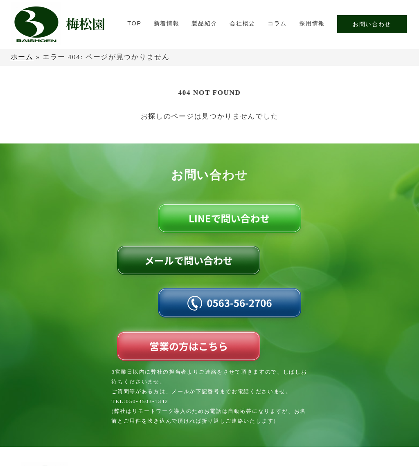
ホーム (22, 57)
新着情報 (167, 23)
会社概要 (242, 23)
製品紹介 (204, 23)
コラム (277, 23)
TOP (134, 23)
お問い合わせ (372, 24)
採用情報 (312, 23)
